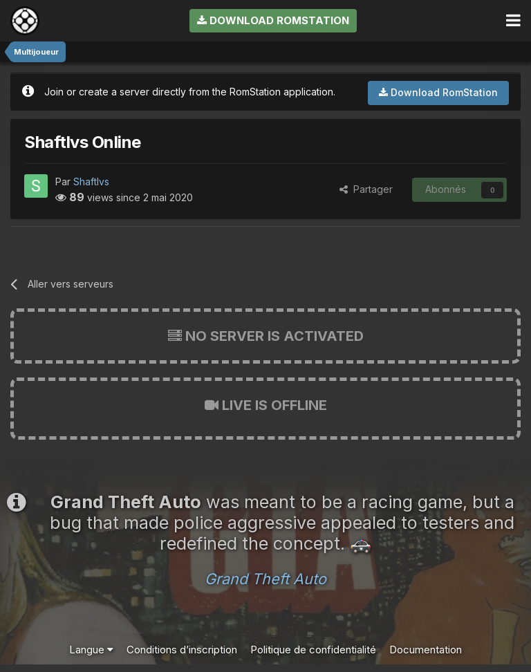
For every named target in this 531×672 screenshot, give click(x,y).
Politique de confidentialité (313, 649)
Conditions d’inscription (182, 649)
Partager (366, 189)
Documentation (425, 649)
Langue (91, 649)
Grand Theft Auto (265, 579)
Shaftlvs (91, 181)
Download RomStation (273, 20)
